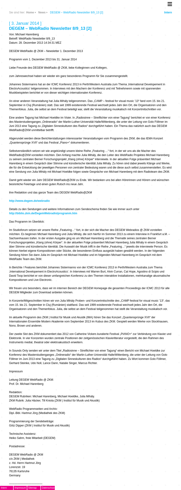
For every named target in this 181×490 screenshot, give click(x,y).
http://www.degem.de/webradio (29, 200)
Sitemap (32, 488)
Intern (168, 12)
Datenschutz (48, 488)
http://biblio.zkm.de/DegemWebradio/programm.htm (43, 213)
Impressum (20, 488)
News (42, 12)
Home (30, 12)
